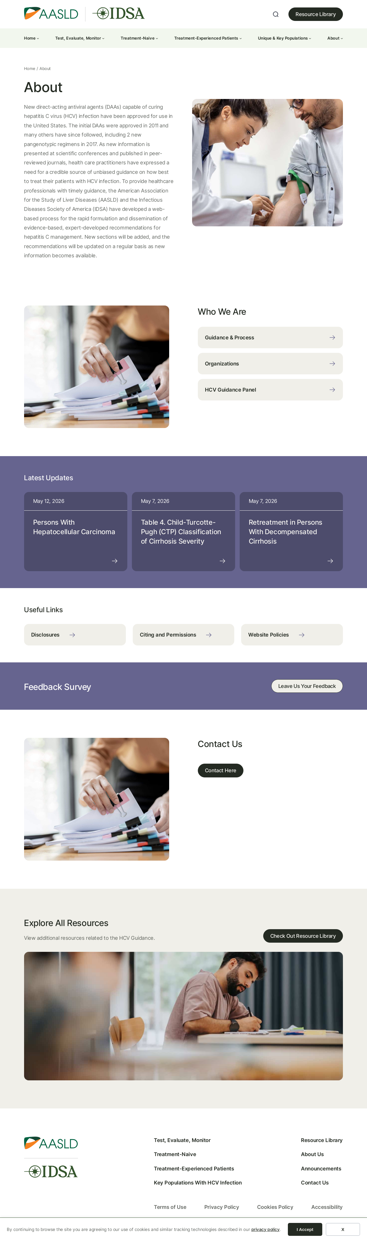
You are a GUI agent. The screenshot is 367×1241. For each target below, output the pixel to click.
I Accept (305, 1229)
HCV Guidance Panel (230, 391)
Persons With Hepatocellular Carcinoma (75, 529)
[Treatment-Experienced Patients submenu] (240, 38)
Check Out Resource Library (303, 941)
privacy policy (265, 1229)
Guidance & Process (229, 338)
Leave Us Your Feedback (306, 689)
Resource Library (316, 14)
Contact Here (221, 774)
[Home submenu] (38, 38)
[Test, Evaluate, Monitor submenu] (103, 38)
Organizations (222, 365)
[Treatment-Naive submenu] (157, 38)
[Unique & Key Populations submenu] (310, 38)
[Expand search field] (275, 14)
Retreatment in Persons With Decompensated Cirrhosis (286, 533)
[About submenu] (342, 38)
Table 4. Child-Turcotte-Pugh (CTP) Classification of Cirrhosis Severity (181, 533)
